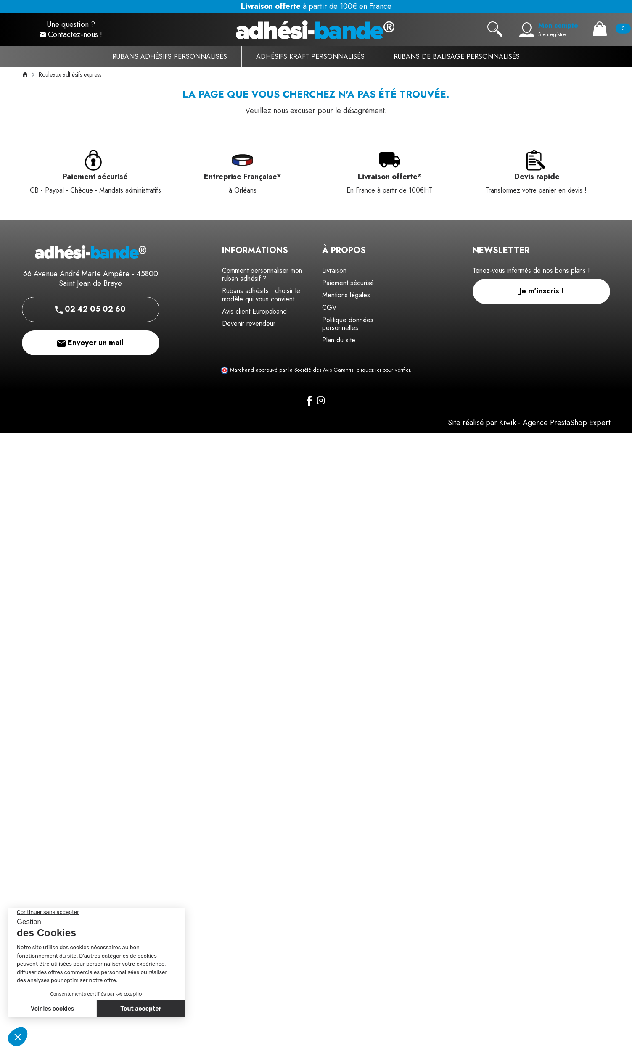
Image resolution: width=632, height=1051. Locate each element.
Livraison (334, 270)
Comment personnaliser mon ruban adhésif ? (262, 274)
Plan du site (338, 340)
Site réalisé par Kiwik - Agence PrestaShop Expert (529, 422)
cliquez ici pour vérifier (383, 370)
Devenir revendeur (248, 323)
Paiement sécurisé (348, 283)
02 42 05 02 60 (90, 309)
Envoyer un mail (90, 342)
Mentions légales (346, 295)
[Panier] (600, 28)
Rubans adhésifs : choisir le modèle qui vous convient (261, 295)
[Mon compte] (526, 29)
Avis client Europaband (254, 311)
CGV (329, 307)
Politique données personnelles (347, 324)
